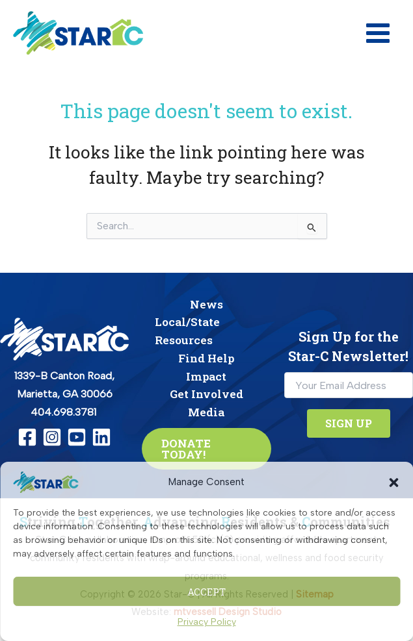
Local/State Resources (187, 330)
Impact (206, 376)
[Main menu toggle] (378, 33)
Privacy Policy (207, 621)
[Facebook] (27, 437)
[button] (393, 482)
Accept (206, 591)
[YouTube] (77, 437)
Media (206, 412)
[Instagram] (52, 437)
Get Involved (206, 393)
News (206, 304)
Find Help (206, 358)
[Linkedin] (101, 437)
